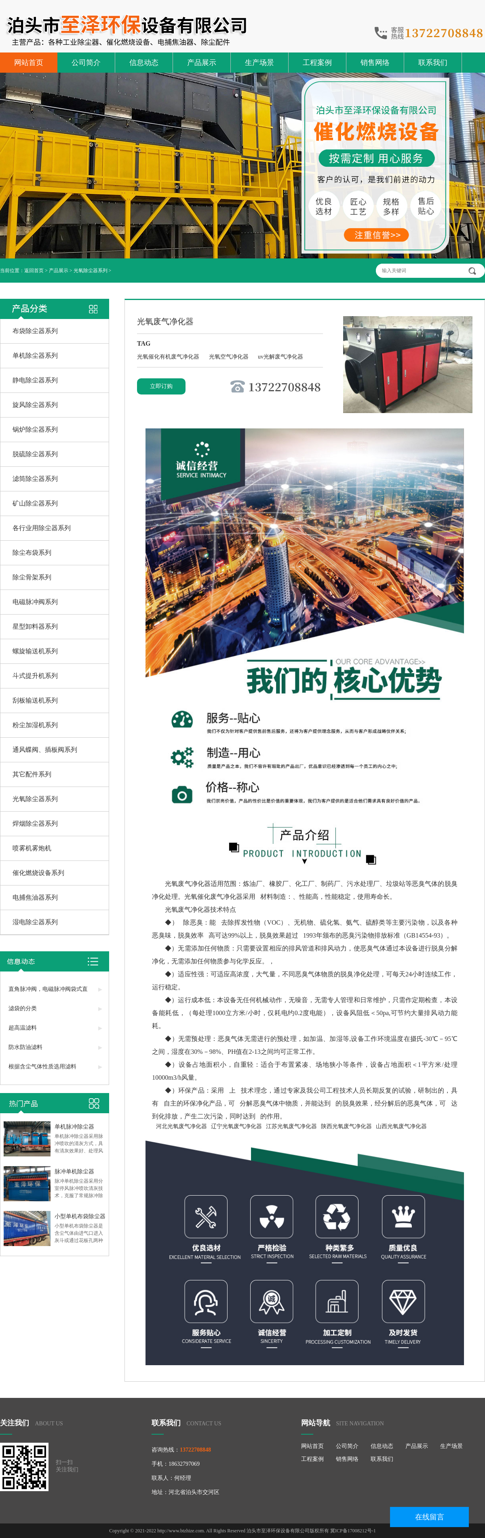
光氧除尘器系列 (91, 270)
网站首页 (28, 63)
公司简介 (86, 63)
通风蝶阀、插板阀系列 (45, 749)
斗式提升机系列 (35, 675)
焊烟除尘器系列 (35, 823)
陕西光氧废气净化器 (346, 1126)
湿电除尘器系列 (35, 922)
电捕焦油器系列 (35, 897)
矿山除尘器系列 (35, 503)
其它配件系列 (32, 774)
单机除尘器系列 (35, 355)
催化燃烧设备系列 (38, 872)
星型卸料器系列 (35, 626)
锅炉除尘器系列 (35, 429)
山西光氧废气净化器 (401, 1126)
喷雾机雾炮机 (32, 848)
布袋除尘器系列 (35, 330)
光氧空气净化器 (229, 357)
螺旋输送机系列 (35, 651)
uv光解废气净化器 (280, 357)
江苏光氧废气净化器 (291, 1126)
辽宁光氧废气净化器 (236, 1126)
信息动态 (143, 63)
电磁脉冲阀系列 (35, 601)
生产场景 (259, 63)
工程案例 (317, 63)
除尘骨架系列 (32, 577)
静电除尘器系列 (35, 380)
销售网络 (375, 63)
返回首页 (34, 270)
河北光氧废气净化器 (181, 1126)
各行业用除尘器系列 (42, 528)
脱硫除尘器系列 (35, 454)
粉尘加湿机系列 (35, 725)
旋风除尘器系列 (35, 404)
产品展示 (201, 63)
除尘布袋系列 (32, 552)
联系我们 (432, 63)
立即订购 (161, 386)
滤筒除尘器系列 (35, 478)
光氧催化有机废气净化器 (169, 357)
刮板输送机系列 (35, 700)
